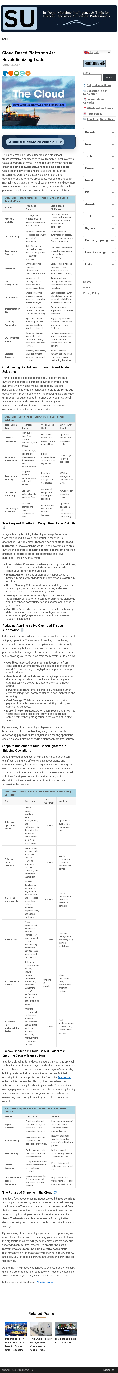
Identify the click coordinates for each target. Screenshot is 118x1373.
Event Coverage (95, 252)
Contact (50, 1282)
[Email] (16, 73)
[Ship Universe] (59, 18)
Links (88, 264)
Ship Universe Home (99, 85)
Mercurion (64, 1077)
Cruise (89, 168)
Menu (5, 39)
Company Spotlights (98, 240)
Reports (90, 132)
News (89, 144)
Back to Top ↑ (109, 1370)
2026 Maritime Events (100, 108)
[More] (28, 73)
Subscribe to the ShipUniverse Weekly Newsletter (35, 142)
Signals (90, 228)
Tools (89, 216)
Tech (88, 156)
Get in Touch (107, 119)
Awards (90, 204)
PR (87, 192)
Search (86, 73)
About (86, 287)
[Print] (10, 73)
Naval (89, 180)
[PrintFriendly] (22, 73)
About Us (41, 1282)
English (91, 52)
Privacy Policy (91, 293)
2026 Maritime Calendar (93, 101)
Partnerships (94, 113)
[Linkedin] (5, 73)
